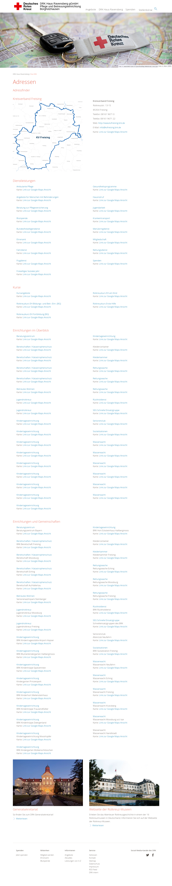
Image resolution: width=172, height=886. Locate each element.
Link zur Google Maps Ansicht (113, 131)
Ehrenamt (21, 239)
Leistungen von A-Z (73, 861)
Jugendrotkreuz (24, 399)
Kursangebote (23, 293)
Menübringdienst (101, 228)
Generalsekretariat (25, 809)
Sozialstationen (100, 431)
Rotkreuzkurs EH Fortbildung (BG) (33, 314)
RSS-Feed (93, 869)
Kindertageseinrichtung (28, 420)
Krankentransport (101, 218)
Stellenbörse (145, 9)
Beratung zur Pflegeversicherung (32, 207)
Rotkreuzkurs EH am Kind (105, 293)
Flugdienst (22, 260)
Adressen (93, 855)
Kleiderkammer (100, 357)
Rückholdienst (99, 399)
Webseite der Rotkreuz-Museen (110, 809)
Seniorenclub (99, 420)
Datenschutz (94, 864)
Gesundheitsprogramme (104, 186)
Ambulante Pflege (25, 186)
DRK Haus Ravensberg (111, 9)
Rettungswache (100, 367)
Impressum (94, 866)
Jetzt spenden (22, 855)
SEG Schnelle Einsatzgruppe (106, 410)
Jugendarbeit (99, 207)
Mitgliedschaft (99, 239)
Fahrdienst (22, 249)
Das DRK (34, 74)
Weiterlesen (21, 818)
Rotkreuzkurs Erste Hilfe (104, 303)
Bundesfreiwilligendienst (28, 228)
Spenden (130, 9)
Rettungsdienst (100, 249)
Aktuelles (68, 858)
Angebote (91, 9)
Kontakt (92, 858)
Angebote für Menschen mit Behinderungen (38, 197)
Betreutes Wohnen (26, 389)
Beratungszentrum (26, 336)
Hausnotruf (98, 197)
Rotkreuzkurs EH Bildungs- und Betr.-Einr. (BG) (39, 303)
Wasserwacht (99, 441)
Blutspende (22, 218)
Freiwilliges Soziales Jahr (28, 271)
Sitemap (92, 861)
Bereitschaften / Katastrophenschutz (34, 346)
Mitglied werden (47, 855)
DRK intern (93, 872)
